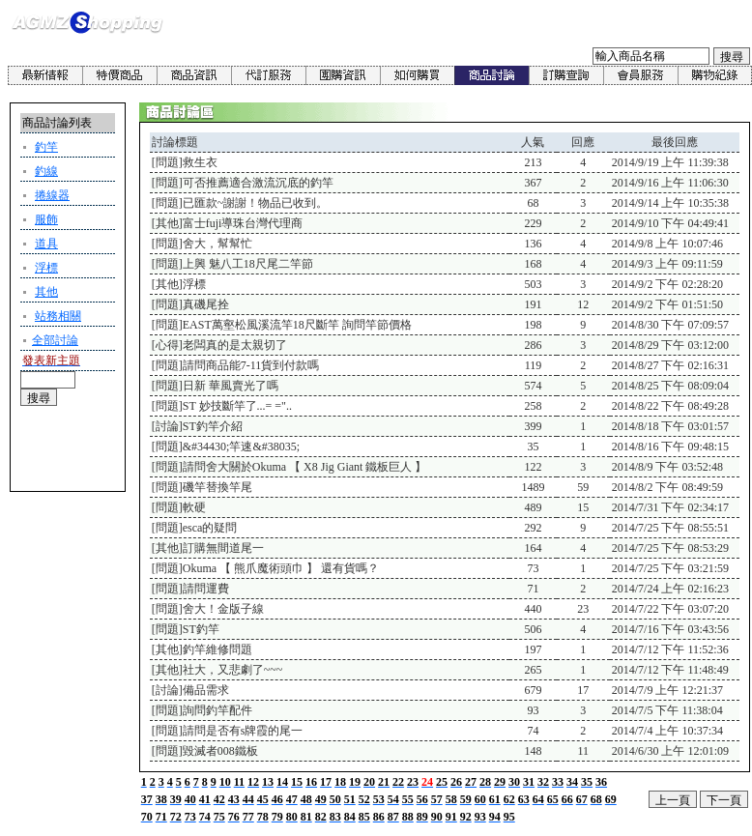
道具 (46, 243)
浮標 (46, 267)
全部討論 (55, 340)
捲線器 (52, 195)
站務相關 (58, 316)
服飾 (46, 219)
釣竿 (46, 147)
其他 (46, 292)
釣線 (46, 171)
